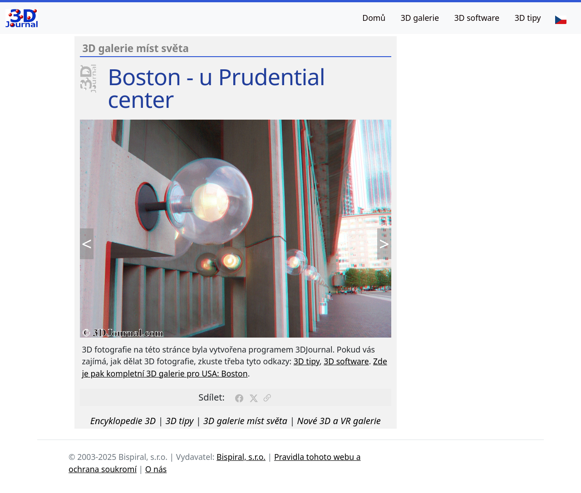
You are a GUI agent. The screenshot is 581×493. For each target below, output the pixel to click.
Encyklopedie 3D (123, 421)
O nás (156, 469)
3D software (477, 17)
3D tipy (528, 17)
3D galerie (420, 17)
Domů (373, 17)
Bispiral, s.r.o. (241, 456)
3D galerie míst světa (245, 421)
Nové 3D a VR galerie (339, 421)
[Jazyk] (560, 19)
